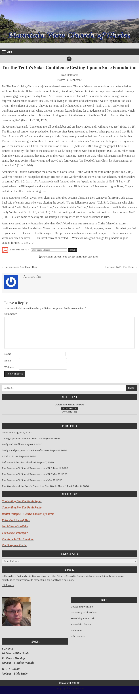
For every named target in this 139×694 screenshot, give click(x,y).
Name (7, 354)
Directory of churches (84, 612)
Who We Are (78, 636)
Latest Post (60, 256)
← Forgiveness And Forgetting (19, 267)
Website (9, 367)
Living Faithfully (77, 256)
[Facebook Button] (69, 59)
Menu (9, 52)
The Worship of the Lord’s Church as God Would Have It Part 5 (38, 486)
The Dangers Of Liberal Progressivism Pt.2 (27, 474)
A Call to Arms (10, 456)
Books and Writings (82, 606)
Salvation (93, 256)
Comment (10, 314)
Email (7, 360)
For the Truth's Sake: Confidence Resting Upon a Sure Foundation (69, 67)
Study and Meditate (13, 444)
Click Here (8, 585)
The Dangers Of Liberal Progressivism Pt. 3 (27, 468)
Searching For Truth (82, 618)
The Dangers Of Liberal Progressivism (24, 480)
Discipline (8, 432)
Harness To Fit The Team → (121, 267)
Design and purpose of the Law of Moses (25, 450)
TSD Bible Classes (81, 624)
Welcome (76, 630)
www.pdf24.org (69, 412)
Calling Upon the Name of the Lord (22, 438)
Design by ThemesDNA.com (69, 688)
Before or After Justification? (19, 462)
